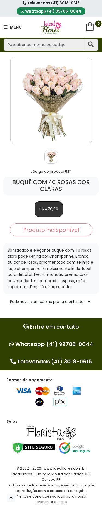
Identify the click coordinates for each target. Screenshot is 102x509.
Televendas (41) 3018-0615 (51, 3)
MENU (13, 27)
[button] (11, 498)
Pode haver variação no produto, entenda (47, 301)
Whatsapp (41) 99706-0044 (51, 11)
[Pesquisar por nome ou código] (44, 45)
